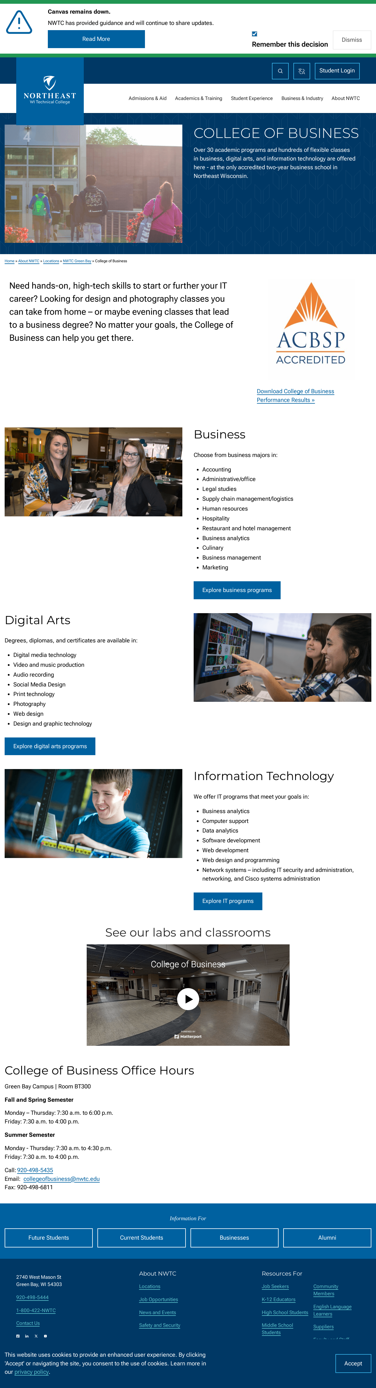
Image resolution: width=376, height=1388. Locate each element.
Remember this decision (290, 44)
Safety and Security (159, 1325)
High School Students (285, 1312)
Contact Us (28, 1323)
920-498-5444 (32, 1297)
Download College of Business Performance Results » (295, 396)
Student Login (337, 70)
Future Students (48, 1237)
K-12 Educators (278, 1299)
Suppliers (323, 1326)
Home (9, 261)
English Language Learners (332, 1310)
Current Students (141, 1237)
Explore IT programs (228, 901)
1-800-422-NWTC (36, 1310)
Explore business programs (237, 590)
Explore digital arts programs (50, 746)
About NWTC (28, 261)
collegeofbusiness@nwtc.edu (61, 1179)
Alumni (327, 1237)
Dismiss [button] (352, 40)
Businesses (234, 1237)
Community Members (325, 1290)
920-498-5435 (35, 1170)
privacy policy (31, 1372)
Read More (96, 39)
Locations (51, 261)
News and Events (157, 1312)
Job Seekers (275, 1286)
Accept (353, 1363)
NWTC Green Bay (77, 261)
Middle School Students (277, 1329)
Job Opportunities (158, 1299)
